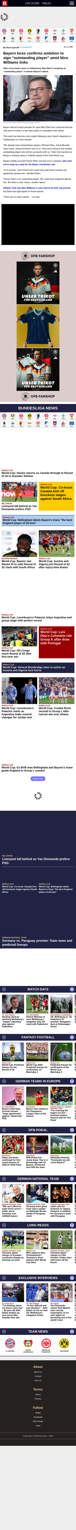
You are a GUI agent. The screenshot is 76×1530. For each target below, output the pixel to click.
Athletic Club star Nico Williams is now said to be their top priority (36, 263)
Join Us (38, 1455)
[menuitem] (6, 3)
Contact (38, 1451)
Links (38, 1500)
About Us (38, 1447)
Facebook (38, 1492)
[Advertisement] (38, 44)
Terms (38, 1469)
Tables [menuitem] (46, 3)
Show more (38, 853)
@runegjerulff (25, 83)
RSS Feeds (38, 1496)
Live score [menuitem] (32, 3)
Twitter (38, 1487)
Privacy (38, 1473)
